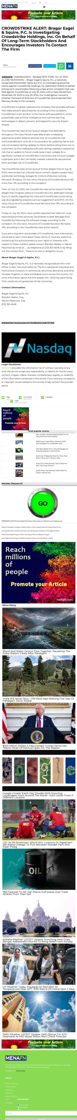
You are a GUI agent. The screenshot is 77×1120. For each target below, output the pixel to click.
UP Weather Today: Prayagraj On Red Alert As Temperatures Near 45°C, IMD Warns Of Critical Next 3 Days (38, 987)
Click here (20, 1069)
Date (5, 69)
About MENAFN (11, 1095)
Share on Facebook (35, 70)
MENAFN (7, 81)
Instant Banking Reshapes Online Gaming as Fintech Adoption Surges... (26, 538)
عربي (34, 2)
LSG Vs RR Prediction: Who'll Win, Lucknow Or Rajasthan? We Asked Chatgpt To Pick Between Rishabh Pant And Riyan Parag (37, 845)
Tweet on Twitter (50, 70)
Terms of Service (11, 1082)
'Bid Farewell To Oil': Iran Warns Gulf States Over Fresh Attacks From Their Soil (35, 893)
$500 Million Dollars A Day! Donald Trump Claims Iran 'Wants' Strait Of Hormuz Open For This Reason (34, 749)
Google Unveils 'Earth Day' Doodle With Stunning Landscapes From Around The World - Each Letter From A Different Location (37, 797)
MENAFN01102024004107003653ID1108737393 (28, 326)
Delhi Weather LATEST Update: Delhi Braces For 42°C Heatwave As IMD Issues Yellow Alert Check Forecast (34, 1034)
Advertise (8, 1092)
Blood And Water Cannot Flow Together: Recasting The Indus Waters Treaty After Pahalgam (36, 656)
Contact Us (9, 1088)
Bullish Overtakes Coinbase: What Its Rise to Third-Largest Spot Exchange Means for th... (32, 531)
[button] (40, 2)
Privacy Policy (10, 1085)
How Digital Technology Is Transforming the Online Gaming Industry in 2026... (28, 542)
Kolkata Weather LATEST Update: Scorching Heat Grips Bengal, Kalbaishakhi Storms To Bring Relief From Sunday (37, 940)
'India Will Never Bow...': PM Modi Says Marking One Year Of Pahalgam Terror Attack (38, 702)
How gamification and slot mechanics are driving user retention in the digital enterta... (31, 535)
